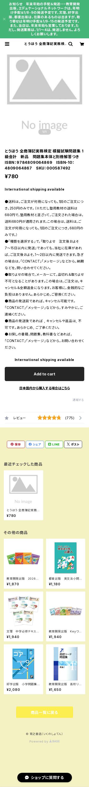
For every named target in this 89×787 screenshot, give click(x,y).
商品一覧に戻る (44, 712)
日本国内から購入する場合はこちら (44, 388)
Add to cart (44, 374)
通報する (78, 400)
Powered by (44, 741)
